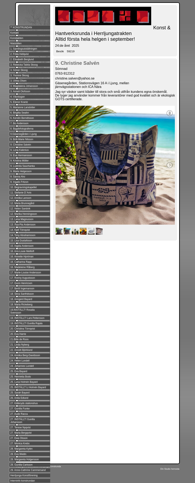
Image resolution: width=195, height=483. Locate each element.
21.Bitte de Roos (19, 339)
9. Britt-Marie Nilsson (21, 139)
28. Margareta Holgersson (24, 459)
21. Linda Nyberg (19, 344)
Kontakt (14, 32)
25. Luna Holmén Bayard (24, 382)
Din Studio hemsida (169, 469)
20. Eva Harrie (18, 334)
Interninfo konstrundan (22, 480)
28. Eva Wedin (18, 454)
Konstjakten (16, 38)
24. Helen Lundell (19, 360)
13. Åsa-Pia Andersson (22, 224)
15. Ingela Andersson (22, 245)
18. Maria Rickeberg (21, 304)
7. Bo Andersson (19, 123)
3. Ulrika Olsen (18, 80)
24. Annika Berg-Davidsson (25, 355)
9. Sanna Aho (17, 176)
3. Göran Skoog (19, 70)
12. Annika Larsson (20, 198)
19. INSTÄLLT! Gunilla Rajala (26, 323)
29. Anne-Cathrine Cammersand (28, 470)
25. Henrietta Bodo (20, 376)
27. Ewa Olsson (19, 438)
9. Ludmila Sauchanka (22, 166)
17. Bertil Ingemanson (22, 288)
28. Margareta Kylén (21, 448)
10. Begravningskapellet (23, 187)
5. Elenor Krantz (19, 102)
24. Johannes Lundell (22, 366)
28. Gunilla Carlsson (21, 464)
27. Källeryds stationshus (24, 403)
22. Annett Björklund (21, 350)
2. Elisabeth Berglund (22, 59)
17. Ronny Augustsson (22, 277)
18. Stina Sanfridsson (22, 293)
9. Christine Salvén (20, 144)
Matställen (16, 43)
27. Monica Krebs (19, 443)
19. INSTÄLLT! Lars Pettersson (27, 318)
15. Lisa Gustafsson (21, 240)
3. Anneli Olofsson (20, 91)
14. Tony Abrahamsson (22, 235)
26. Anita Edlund (19, 398)
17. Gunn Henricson (21, 283)
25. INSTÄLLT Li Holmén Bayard (28, 387)
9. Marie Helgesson (20, 171)
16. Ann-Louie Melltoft (22, 251)
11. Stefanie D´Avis (20, 192)
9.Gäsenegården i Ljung (23, 134)
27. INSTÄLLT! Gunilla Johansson (22, 421)
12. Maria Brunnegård (22, 203)
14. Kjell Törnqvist (20, 229)
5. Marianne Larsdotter (22, 107)
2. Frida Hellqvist (19, 54)
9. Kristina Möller (19, 160)
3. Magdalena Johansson (24, 86)
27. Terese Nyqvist (20, 427)
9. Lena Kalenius (19, 150)
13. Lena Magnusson (21, 219)
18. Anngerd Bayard (21, 299)
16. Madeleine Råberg (22, 267)
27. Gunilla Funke (20, 408)
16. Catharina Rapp (21, 261)
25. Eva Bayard (18, 371)
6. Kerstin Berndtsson (22, 118)
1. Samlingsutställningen (23, 48)
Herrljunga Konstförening (24, 475)
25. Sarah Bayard (19, 392)
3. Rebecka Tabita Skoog (24, 64)
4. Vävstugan (17, 96)
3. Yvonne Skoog (19, 75)
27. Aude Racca (19, 414)
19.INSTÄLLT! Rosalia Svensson (22, 311)
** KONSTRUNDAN (21, 27)
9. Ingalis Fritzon (19, 182)
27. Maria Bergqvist (20, 432)
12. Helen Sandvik (20, 208)
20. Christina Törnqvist (22, 328)
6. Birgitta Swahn (19, 112)
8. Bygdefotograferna (21, 128)
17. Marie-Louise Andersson (25, 272)
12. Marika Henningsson (23, 214)
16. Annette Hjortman (22, 256)
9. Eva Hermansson (21, 155)
